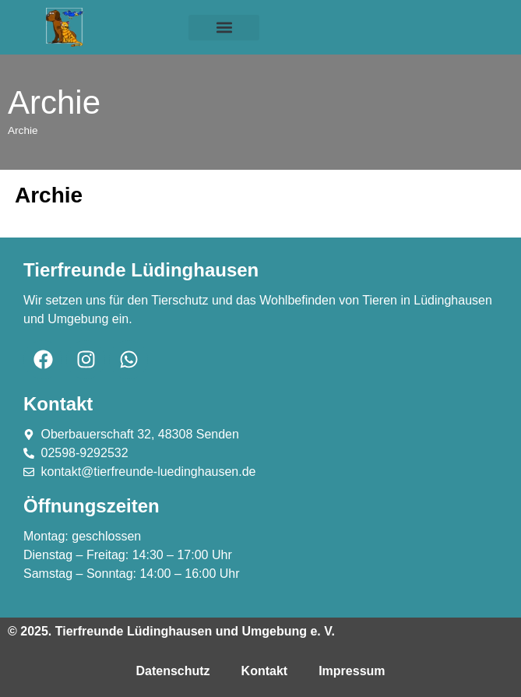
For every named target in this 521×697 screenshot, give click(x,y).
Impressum (352, 671)
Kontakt (264, 671)
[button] (223, 27)
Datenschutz (172, 671)
